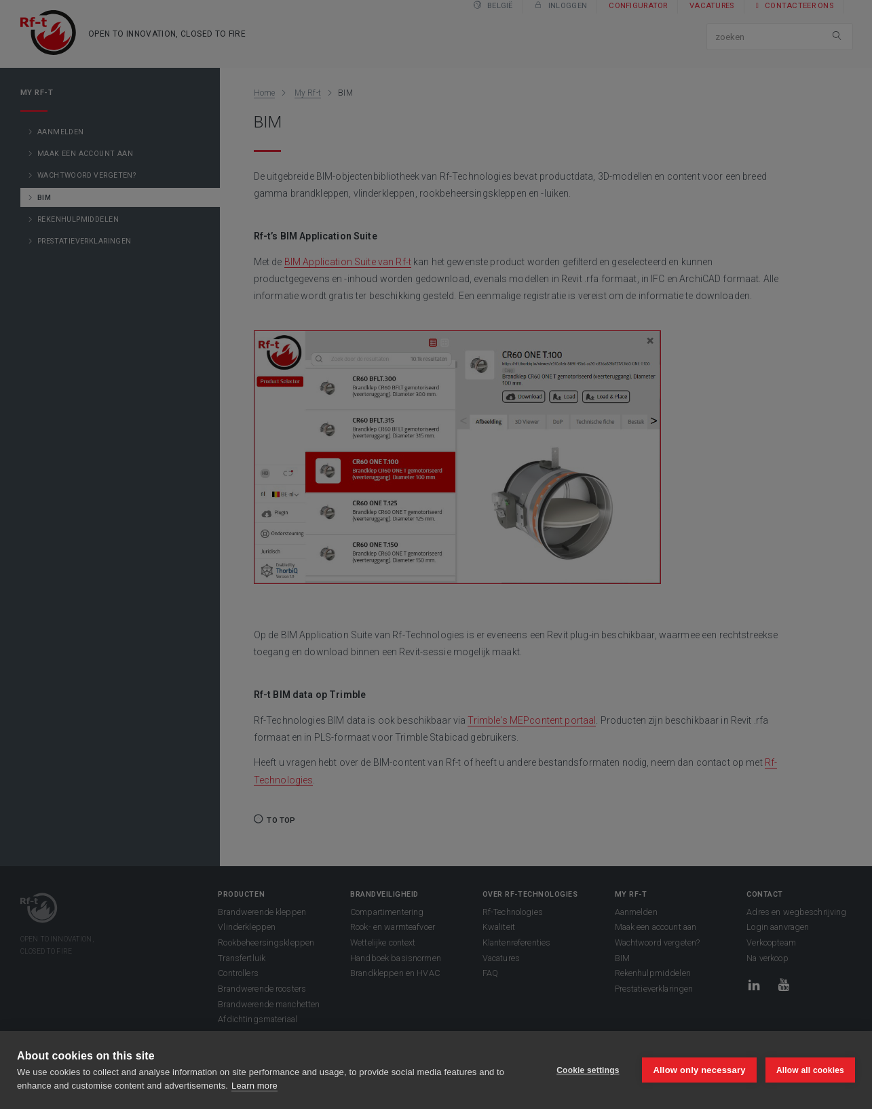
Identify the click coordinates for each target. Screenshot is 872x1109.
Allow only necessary (699, 1070)
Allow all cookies (810, 1070)
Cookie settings (587, 1070)
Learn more (254, 1086)
